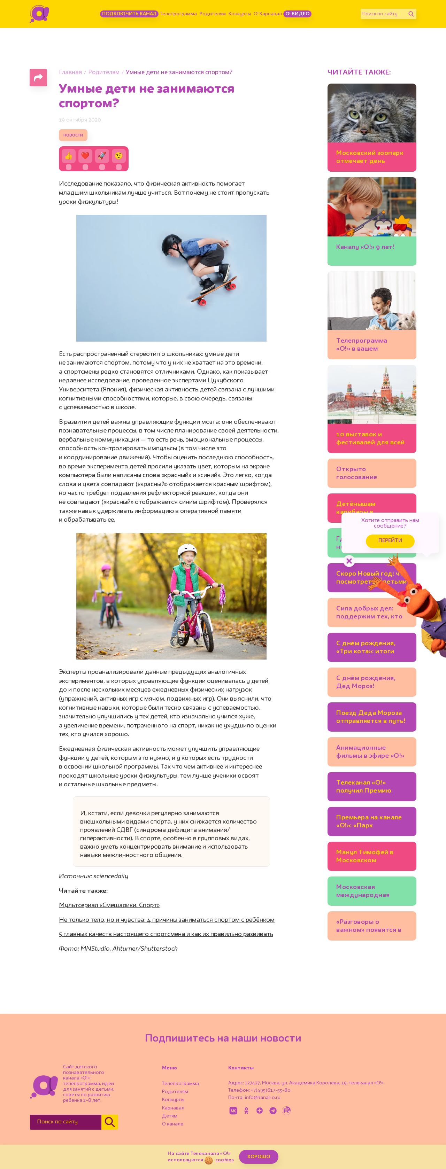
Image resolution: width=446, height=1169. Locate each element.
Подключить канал (129, 14)
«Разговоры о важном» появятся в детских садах (368, 927)
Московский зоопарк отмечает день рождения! (369, 158)
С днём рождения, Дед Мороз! (365, 682)
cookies (224, 1160)
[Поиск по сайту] (383, 14)
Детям (169, 1116)
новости (73, 135)
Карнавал (173, 1108)
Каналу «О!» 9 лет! (365, 247)
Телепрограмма (178, 14)
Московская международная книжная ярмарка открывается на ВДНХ (364, 892)
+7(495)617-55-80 (271, 1090)
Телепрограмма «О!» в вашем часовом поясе (361, 346)
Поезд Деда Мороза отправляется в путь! (371, 717)
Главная (70, 72)
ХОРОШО (258, 1157)
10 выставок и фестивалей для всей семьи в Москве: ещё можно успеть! (370, 439)
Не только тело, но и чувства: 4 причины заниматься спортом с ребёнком (167, 920)
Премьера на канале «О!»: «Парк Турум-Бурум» (369, 823)
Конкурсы (240, 14)
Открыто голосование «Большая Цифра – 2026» (366, 474)
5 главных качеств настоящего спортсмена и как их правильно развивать (166, 934)
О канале (172, 1124)
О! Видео (297, 14)
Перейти (390, 541)
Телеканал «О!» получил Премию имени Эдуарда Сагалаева (363, 788)
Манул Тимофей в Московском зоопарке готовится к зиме (371, 857)
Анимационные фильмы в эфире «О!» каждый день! (370, 753)
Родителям (213, 14)
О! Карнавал (268, 14)
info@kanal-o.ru (262, 1098)
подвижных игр (189, 699)
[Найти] (411, 14)
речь (176, 440)
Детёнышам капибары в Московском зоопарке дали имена (371, 509)
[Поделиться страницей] (38, 77)
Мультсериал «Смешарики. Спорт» (109, 905)
